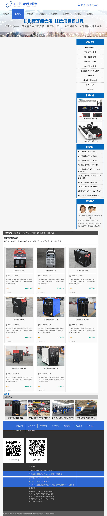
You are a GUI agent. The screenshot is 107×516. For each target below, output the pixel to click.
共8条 (5, 394)
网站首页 (17, 233)
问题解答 (54, 14)
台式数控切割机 (90, 66)
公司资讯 (42, 14)
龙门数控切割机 (90, 57)
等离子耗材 (90, 85)
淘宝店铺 (30, 23)
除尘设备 (90, 89)
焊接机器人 (90, 75)
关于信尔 (78, 14)
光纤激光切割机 (90, 52)
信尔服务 (66, 14)
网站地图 (52, 514)
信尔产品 (18, 14)
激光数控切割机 (90, 61)
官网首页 (6, 14)
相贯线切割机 (90, 47)
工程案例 (30, 14)
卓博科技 (46, 514)
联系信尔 (90, 14)
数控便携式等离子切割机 (90, 71)
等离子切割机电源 (90, 80)
